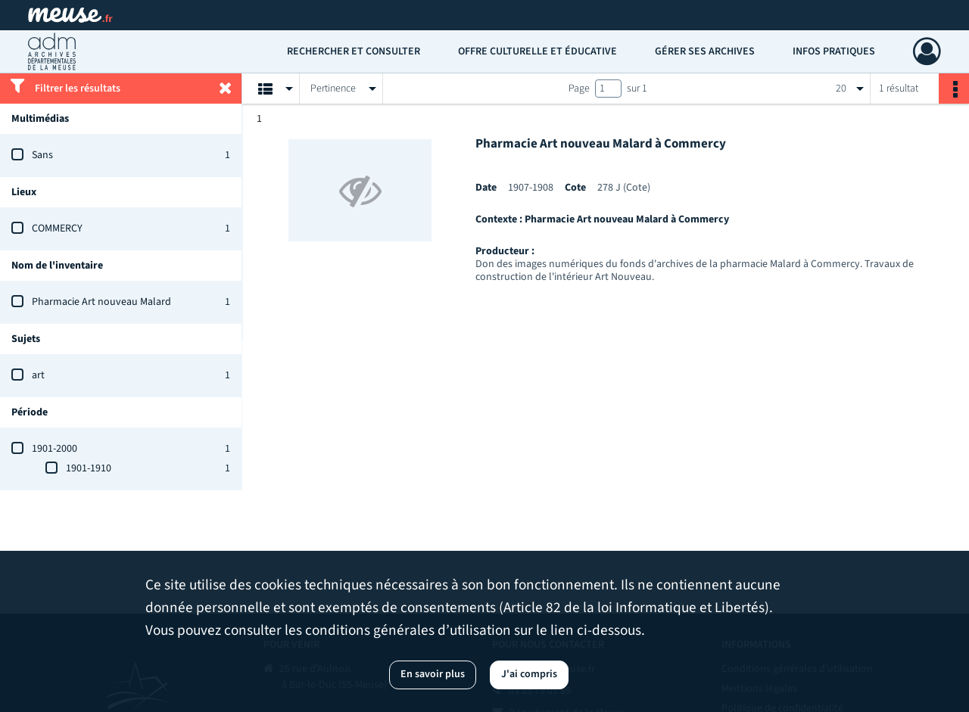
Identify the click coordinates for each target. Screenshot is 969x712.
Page (579, 88)
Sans (42, 155)
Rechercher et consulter (353, 51)
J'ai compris (529, 674)
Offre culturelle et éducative (537, 51)
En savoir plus (432, 674)
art (38, 375)
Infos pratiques (834, 51)
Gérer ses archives (705, 51)
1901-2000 (54, 448)
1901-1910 (88, 468)
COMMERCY (57, 228)
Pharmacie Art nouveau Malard (101, 301)
